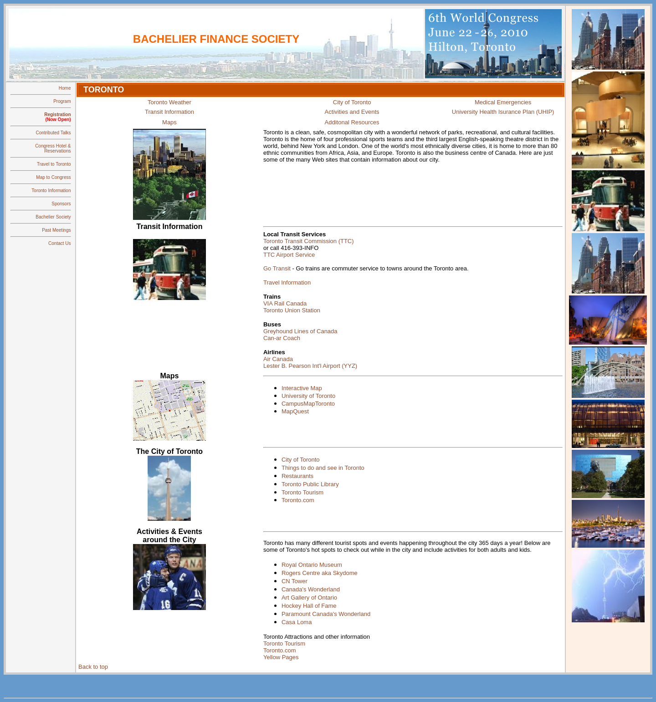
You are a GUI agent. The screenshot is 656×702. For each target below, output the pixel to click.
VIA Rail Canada (285, 303)
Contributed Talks (53, 132)
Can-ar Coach (281, 338)
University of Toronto (308, 395)
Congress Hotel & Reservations (53, 148)
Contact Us (59, 243)
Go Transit (277, 268)
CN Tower (295, 581)
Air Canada (278, 359)
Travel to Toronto (54, 164)
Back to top (93, 666)
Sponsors (61, 203)
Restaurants (297, 476)
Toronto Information (51, 190)
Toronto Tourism (302, 492)
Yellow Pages (281, 657)
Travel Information (287, 282)
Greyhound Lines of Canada (300, 331)
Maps (169, 122)
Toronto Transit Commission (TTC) (308, 241)
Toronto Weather (169, 102)
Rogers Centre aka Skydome (320, 573)
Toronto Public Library (310, 484)
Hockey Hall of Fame (309, 605)
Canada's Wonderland (311, 589)
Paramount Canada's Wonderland (326, 613)
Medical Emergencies (503, 102)
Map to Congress (53, 177)
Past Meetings (56, 230)
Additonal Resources (352, 122)
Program (62, 101)
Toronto (273, 636)
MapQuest (295, 411)
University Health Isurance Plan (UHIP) (503, 111)
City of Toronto (352, 102)
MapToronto (319, 403)
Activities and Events (352, 111)
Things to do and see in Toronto (323, 467)
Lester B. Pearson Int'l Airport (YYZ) (310, 365)
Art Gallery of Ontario (309, 597)
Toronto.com (298, 500)
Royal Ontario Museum (312, 564)
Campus (292, 403)
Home (65, 88)
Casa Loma (297, 622)
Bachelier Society (53, 216)
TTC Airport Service (289, 254)
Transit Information (169, 111)
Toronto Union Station (291, 310)
